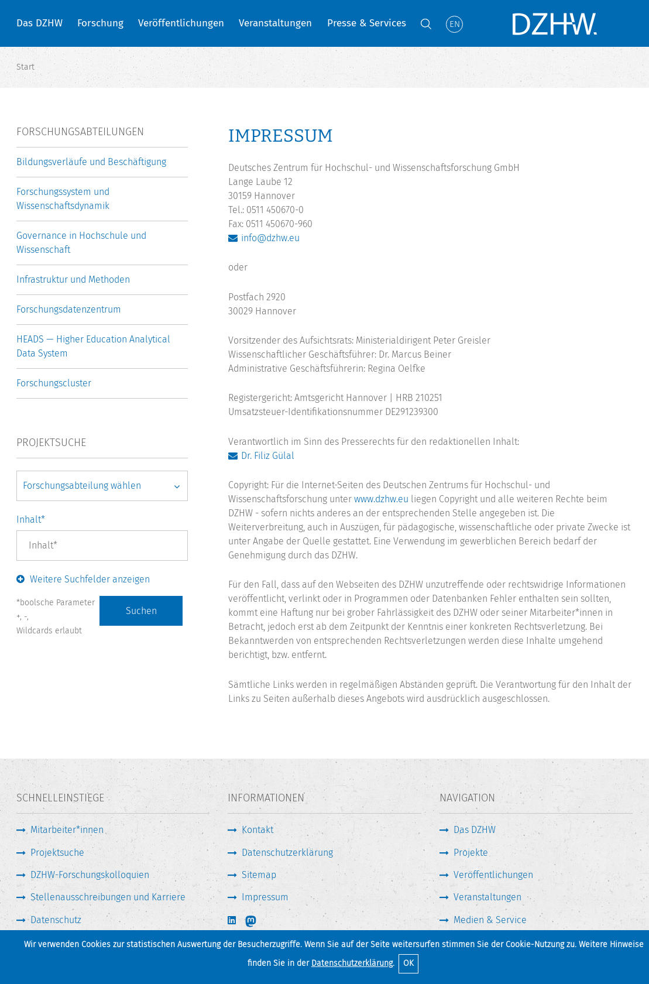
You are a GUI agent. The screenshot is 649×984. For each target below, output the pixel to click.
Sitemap (259, 874)
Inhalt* (30, 519)
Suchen (141, 610)
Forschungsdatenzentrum (68, 309)
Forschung (100, 23)
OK (408, 963)
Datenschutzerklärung (352, 963)
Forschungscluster (53, 383)
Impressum (265, 897)
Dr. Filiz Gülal (267, 455)
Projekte (471, 852)
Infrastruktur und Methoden (73, 279)
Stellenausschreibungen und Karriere (108, 897)
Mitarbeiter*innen (67, 829)
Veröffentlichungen (181, 23)
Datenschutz (55, 919)
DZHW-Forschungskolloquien (89, 874)
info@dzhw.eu (270, 238)
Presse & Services (366, 23)
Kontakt (257, 829)
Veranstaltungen (275, 23)
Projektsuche (57, 852)
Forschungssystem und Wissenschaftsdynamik (62, 198)
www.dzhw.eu (381, 499)
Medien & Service (490, 919)
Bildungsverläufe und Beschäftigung (91, 161)
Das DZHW (39, 23)
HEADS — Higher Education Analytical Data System (93, 346)
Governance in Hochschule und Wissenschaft (81, 242)
